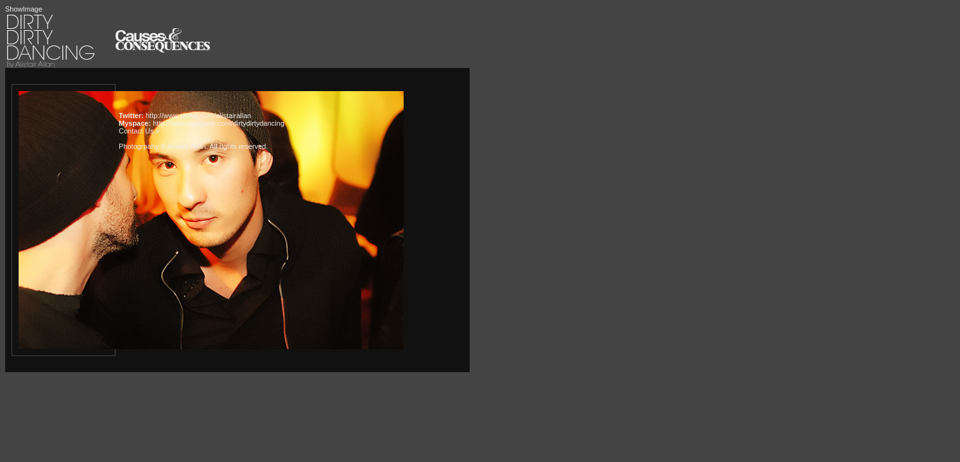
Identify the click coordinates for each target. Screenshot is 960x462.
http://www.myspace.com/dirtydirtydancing (218, 123)
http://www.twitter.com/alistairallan (198, 115)
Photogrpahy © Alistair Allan (162, 146)
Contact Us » (139, 131)
